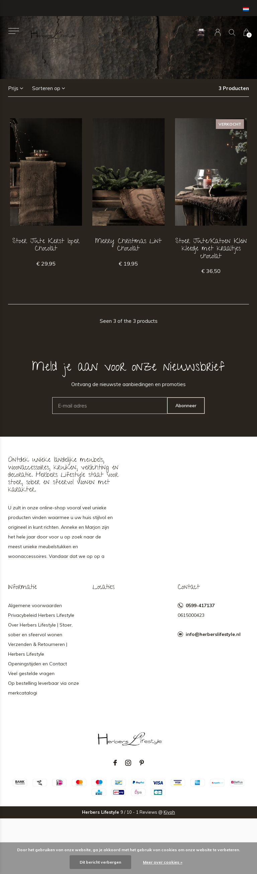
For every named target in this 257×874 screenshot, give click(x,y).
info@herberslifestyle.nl (213, 634)
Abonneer (185, 406)
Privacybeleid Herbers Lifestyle (41, 615)
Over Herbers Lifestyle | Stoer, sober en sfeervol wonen (40, 630)
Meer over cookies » (162, 862)
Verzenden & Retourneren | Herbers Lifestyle (37, 649)
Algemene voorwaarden (35, 605)
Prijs (13, 88)
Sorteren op (46, 88)
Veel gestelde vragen (31, 673)
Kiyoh (169, 812)
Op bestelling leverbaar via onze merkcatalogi (43, 688)
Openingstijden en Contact (37, 664)
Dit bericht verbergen (100, 862)
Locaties (103, 587)
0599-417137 (200, 605)
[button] (13, 31)
